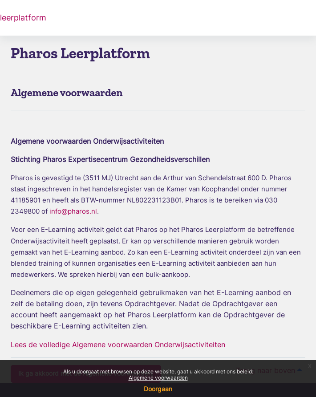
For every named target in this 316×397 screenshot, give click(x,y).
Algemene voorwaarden (158, 377)
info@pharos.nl (73, 211)
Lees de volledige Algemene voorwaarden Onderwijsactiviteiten (118, 344)
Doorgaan (158, 389)
